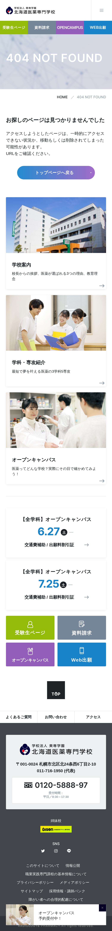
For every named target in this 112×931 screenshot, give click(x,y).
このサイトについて (43, 866)
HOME (62, 97)
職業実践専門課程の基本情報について (56, 874)
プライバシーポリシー (35, 882)
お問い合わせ (56, 717)
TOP (56, 694)
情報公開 (73, 866)
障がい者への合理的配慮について (56, 899)
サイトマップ (32, 891)
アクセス (93, 717)
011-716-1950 (50, 770)
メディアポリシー (74, 882)
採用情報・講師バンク (67, 891)
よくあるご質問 (18, 717)
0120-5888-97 (61, 785)
